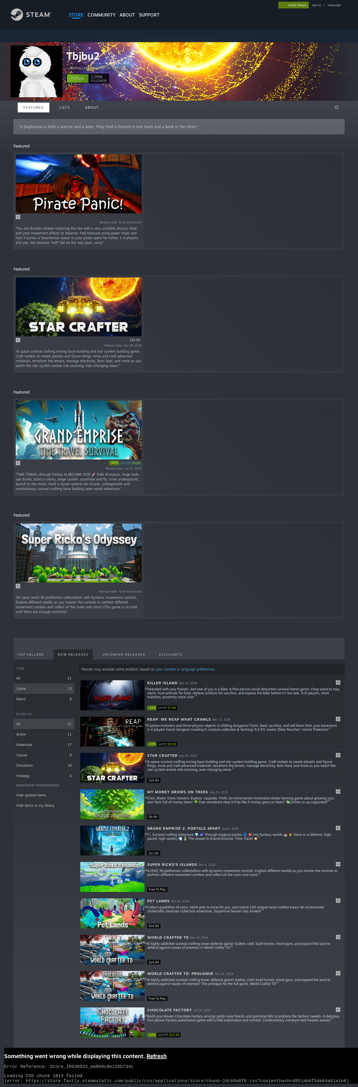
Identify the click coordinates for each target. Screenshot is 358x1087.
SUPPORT (149, 15)
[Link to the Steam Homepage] (35, 19)
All (44, 678)
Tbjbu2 (83, 56)
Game (44, 688)
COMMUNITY (102, 15)
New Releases (73, 654)
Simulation (44, 765)
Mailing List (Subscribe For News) (98, 68)
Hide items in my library (35, 805)
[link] (125, 463)
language (334, 5)
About (127, 15)
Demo (44, 699)
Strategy (44, 775)
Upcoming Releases (123, 654)
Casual (44, 755)
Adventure (44, 744)
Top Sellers (31, 654)
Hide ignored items (31, 795)
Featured (33, 107)
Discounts (170, 654)
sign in (316, 5)
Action (44, 734)
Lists (64, 107)
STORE (76, 15)
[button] (77, 78)
